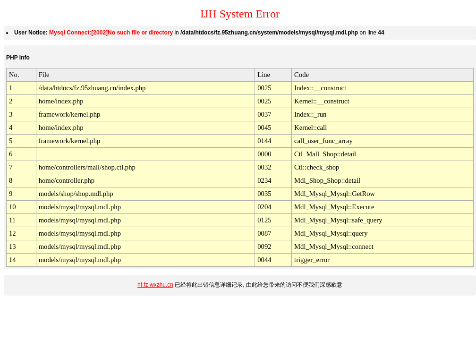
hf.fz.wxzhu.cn (155, 284)
